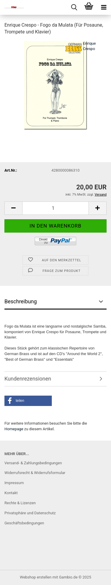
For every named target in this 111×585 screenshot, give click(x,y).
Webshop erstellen (36, 577)
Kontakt (11, 493)
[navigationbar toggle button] (103, 7)
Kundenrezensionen (27, 379)
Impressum (14, 483)
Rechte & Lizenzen (20, 503)
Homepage (13, 429)
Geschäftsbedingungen (24, 523)
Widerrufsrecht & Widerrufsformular (34, 472)
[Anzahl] (55, 208)
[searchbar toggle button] (74, 7)
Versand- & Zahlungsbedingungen (33, 463)
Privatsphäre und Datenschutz (30, 513)
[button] (13, 208)
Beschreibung (20, 301)
